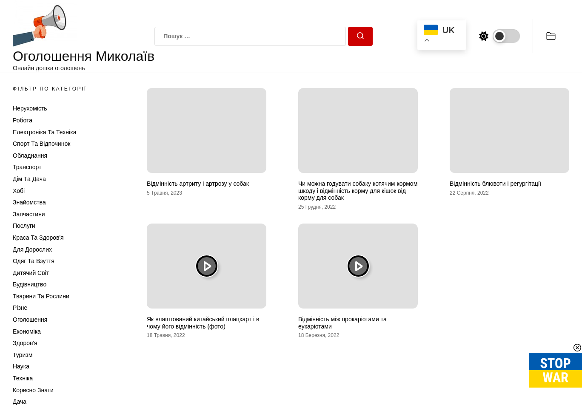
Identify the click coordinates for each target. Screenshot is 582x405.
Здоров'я (25, 343)
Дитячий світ (31, 272)
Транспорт (27, 167)
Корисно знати (33, 390)
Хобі (19, 190)
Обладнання (30, 155)
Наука (21, 366)
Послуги (24, 225)
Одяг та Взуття (33, 261)
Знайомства (29, 202)
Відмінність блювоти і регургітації (495, 183)
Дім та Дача (29, 179)
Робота (22, 120)
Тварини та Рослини (41, 296)
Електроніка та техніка (44, 132)
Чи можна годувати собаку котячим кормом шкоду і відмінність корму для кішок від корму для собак (357, 190)
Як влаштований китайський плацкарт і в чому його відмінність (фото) (203, 323)
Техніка (23, 378)
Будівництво (29, 284)
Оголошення (30, 319)
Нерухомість (30, 108)
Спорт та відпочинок (41, 143)
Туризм (22, 354)
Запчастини (29, 214)
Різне (20, 307)
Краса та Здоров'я (38, 237)
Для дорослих (32, 249)
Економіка (27, 331)
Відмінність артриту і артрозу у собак (198, 183)
